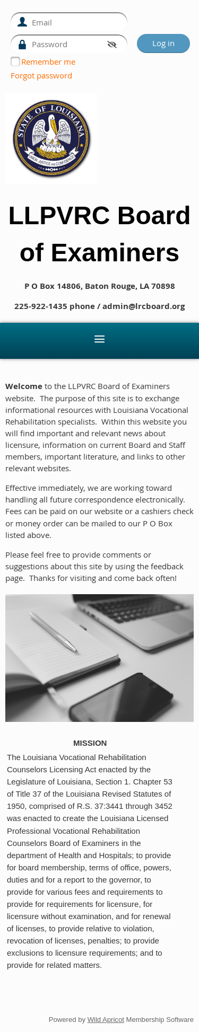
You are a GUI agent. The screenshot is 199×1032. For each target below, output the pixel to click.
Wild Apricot (106, 1020)
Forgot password (41, 75)
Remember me (48, 61)
